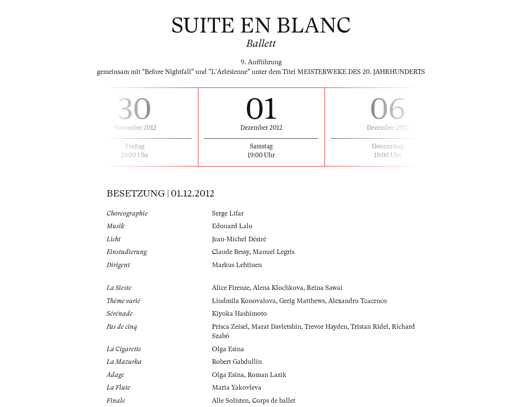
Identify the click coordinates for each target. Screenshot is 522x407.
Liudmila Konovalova (244, 301)
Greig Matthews (302, 301)
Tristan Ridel (369, 327)
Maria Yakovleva (236, 387)
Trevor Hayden (326, 327)
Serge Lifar (228, 213)
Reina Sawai (325, 288)
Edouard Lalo (232, 226)
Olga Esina (228, 349)
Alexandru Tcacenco (357, 301)
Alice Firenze (231, 288)
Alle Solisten (230, 400)
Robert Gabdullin (237, 362)
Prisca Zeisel (230, 327)
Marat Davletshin (276, 327)
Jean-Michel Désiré (239, 239)
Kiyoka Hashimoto (239, 313)
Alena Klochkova (278, 288)
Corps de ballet (273, 400)
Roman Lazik (266, 375)
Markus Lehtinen (237, 265)
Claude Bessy (230, 252)
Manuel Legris (273, 252)
